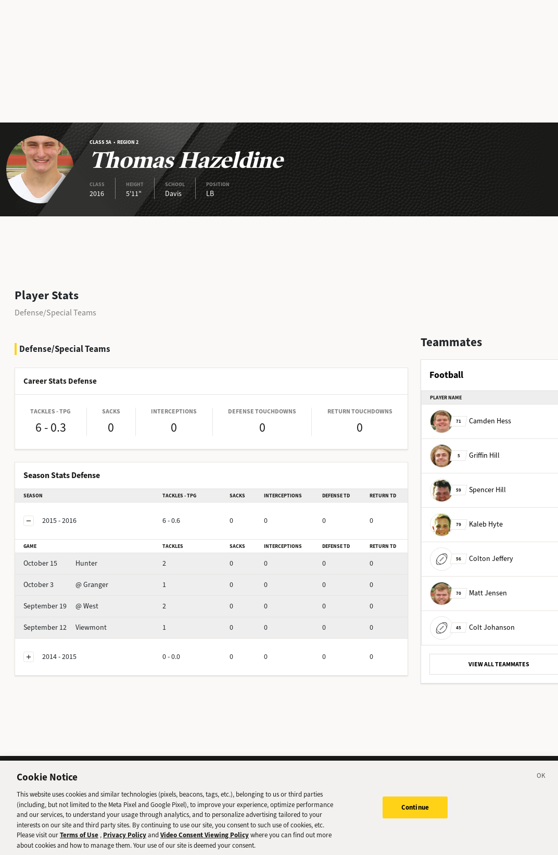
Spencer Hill (468, 490)
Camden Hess (470, 421)
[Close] (541, 783)
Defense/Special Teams (55, 312)
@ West (60, 606)
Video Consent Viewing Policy (204, 841)
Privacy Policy (124, 841)
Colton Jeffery (471, 559)
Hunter (60, 563)
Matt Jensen (468, 593)
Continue (415, 813)
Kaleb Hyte (466, 524)
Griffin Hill (465, 455)
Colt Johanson (472, 627)
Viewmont (65, 627)
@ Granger (65, 585)
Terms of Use (79, 841)
